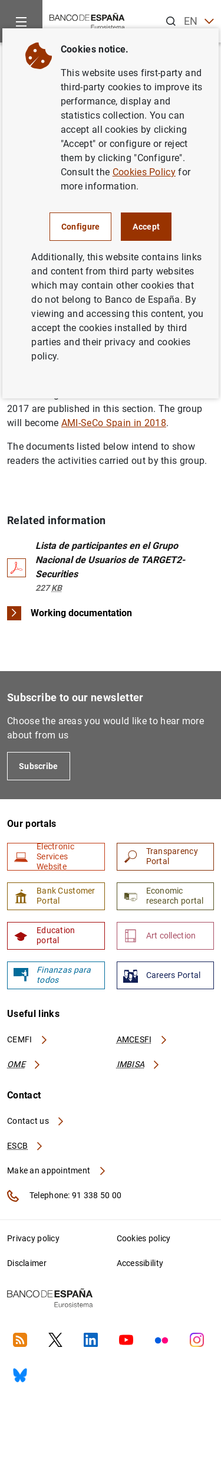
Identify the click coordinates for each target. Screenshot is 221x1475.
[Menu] (21, 21)
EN (199, 21)
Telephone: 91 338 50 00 (64, 1196)
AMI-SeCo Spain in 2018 (113, 423)
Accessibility (140, 1263)
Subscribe (38, 766)
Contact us (36, 1121)
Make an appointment (57, 1170)
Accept (146, 226)
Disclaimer (27, 1263)
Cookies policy (144, 1238)
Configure (80, 226)
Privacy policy (33, 1238)
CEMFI (27, 1039)
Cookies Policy (144, 172)
